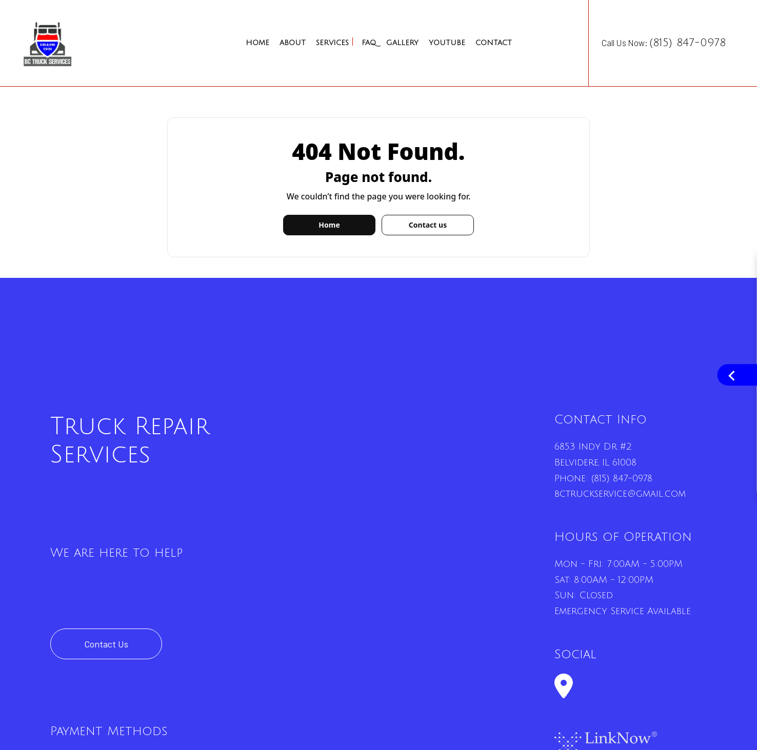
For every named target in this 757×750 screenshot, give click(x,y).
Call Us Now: (664, 43)
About (293, 43)
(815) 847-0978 (621, 478)
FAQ (369, 43)
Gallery (402, 43)
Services (332, 43)
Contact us (428, 225)
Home (257, 43)
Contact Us (106, 644)
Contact (493, 43)
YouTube (447, 43)
